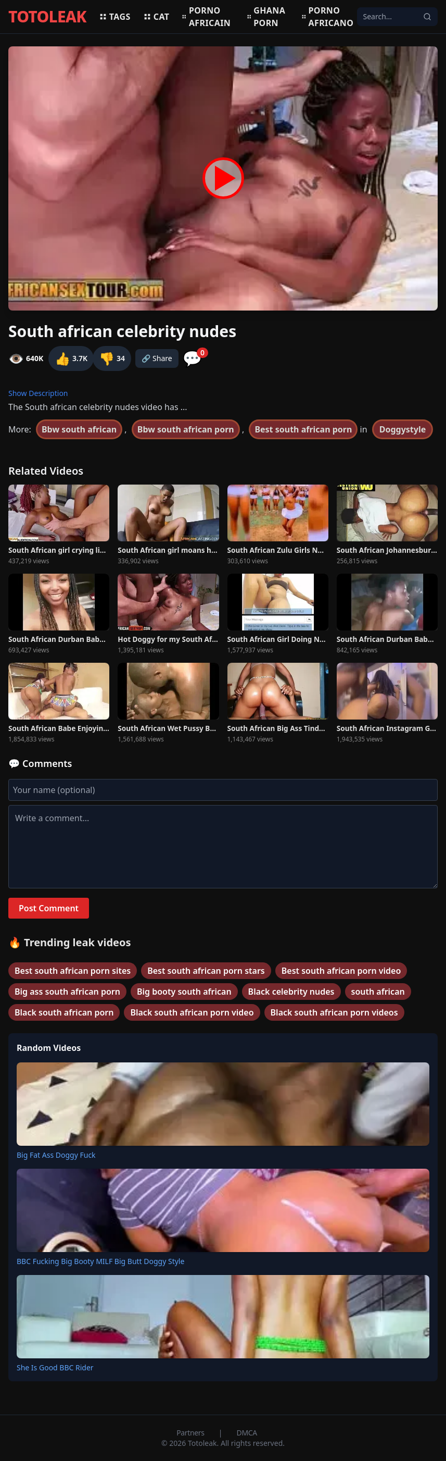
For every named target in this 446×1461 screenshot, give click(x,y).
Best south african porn (303, 429)
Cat (156, 16)
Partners (191, 1433)
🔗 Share (157, 358)
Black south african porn (64, 1012)
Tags (115, 16)
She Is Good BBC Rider (55, 1367)
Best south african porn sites (73, 970)
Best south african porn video (341, 970)
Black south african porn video (191, 1012)
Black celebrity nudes (291, 991)
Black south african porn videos (334, 1012)
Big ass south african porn (67, 991)
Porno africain (206, 17)
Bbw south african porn (185, 429)
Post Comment (49, 908)
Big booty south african (184, 991)
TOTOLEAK (47, 16)
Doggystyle (402, 429)
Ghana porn (266, 17)
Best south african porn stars (206, 970)
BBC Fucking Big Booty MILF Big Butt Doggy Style (100, 1261)
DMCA (247, 1433)
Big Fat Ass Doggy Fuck (56, 1155)
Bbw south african (79, 429)
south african (378, 991)
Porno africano (327, 17)
